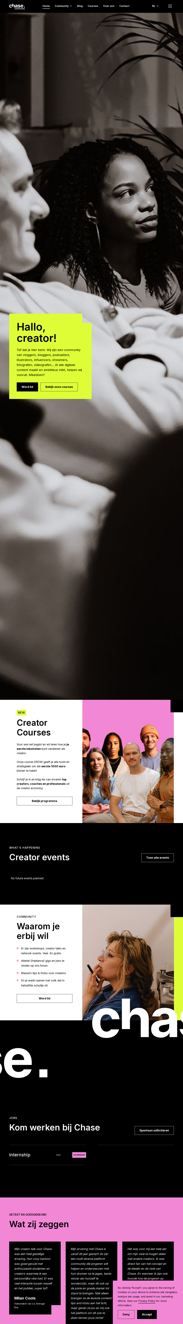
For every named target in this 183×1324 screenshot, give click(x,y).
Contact (124, 5)
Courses (93, 5)
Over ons (108, 5)
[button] (65, 6)
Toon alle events (157, 857)
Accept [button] (147, 1314)
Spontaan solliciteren (154, 1130)
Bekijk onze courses (59, 386)
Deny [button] (126, 1314)
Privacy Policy (146, 1300)
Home (46, 5)
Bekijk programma (44, 801)
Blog (80, 5)
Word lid (27, 386)
